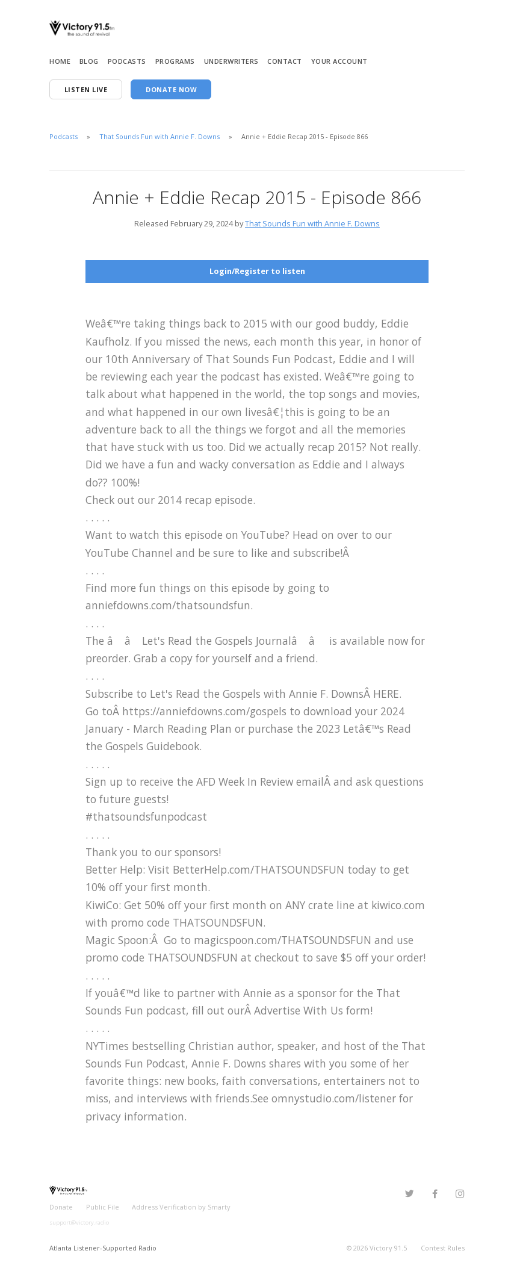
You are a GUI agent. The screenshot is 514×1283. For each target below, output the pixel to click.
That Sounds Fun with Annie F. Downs (159, 136)
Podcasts (127, 61)
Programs (175, 61)
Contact (284, 61)
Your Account (339, 61)
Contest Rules (443, 1247)
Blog (89, 61)
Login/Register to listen (257, 271)
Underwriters (231, 61)
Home (59, 61)
